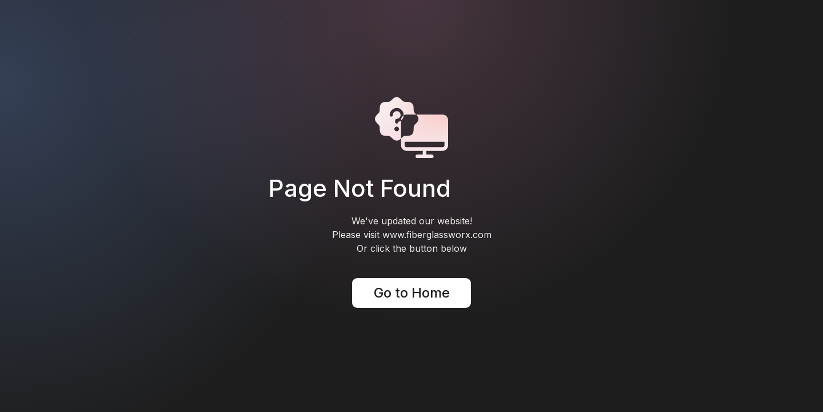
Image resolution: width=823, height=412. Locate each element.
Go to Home (412, 292)
